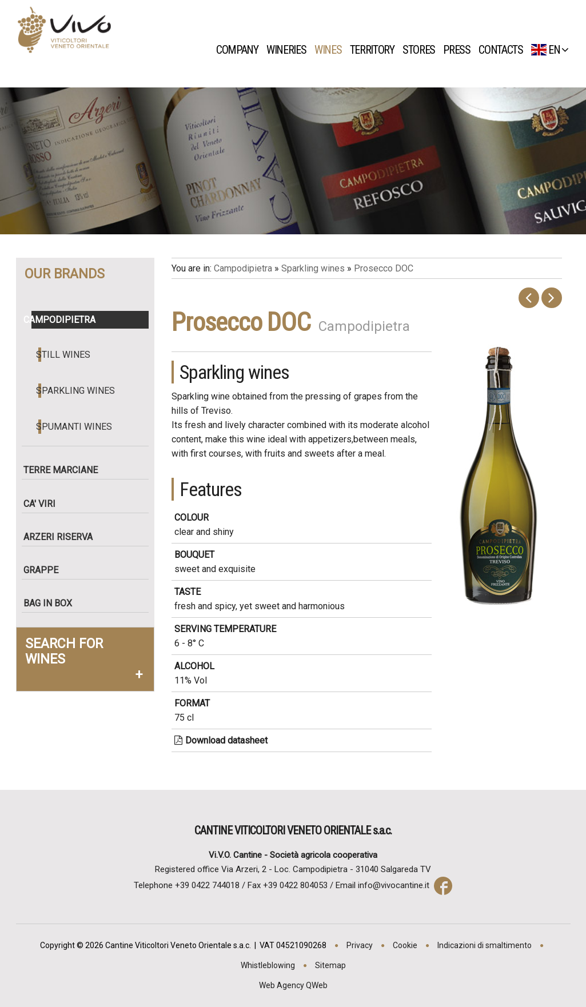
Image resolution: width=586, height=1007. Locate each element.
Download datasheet (221, 740)
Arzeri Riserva (62, 537)
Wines (331, 50)
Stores (422, 50)
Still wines (64, 354)
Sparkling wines (76, 390)
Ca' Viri (43, 503)
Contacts (504, 50)
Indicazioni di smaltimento (484, 945)
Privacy (359, 945)
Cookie (405, 945)
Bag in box (51, 603)
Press (460, 50)
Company (240, 50)
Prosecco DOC (383, 268)
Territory (375, 50)
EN (549, 50)
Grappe (44, 570)
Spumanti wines (75, 426)
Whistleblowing (268, 965)
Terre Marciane (64, 470)
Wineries (289, 50)
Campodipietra (63, 319)
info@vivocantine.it (393, 885)
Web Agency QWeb (293, 985)
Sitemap (330, 965)
